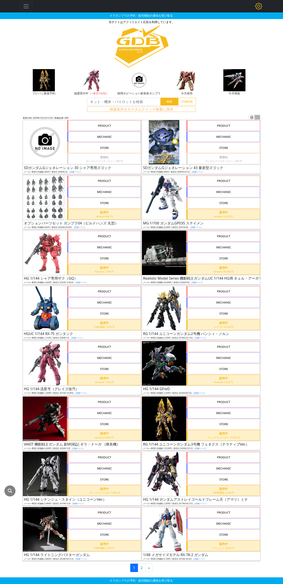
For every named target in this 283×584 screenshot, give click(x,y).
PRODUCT (104, 126)
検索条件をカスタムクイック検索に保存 (141, 109)
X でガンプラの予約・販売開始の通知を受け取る (141, 16)
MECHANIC (104, 137)
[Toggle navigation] (26, 6)
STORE (104, 148)
